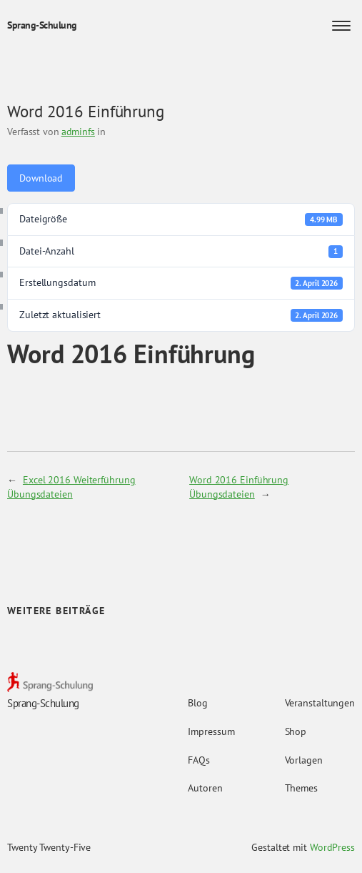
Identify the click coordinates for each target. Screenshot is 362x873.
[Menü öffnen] (341, 25)
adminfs (78, 131)
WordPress (332, 847)
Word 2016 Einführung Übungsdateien (238, 486)
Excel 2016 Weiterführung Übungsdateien (71, 486)
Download (41, 178)
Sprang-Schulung (42, 25)
